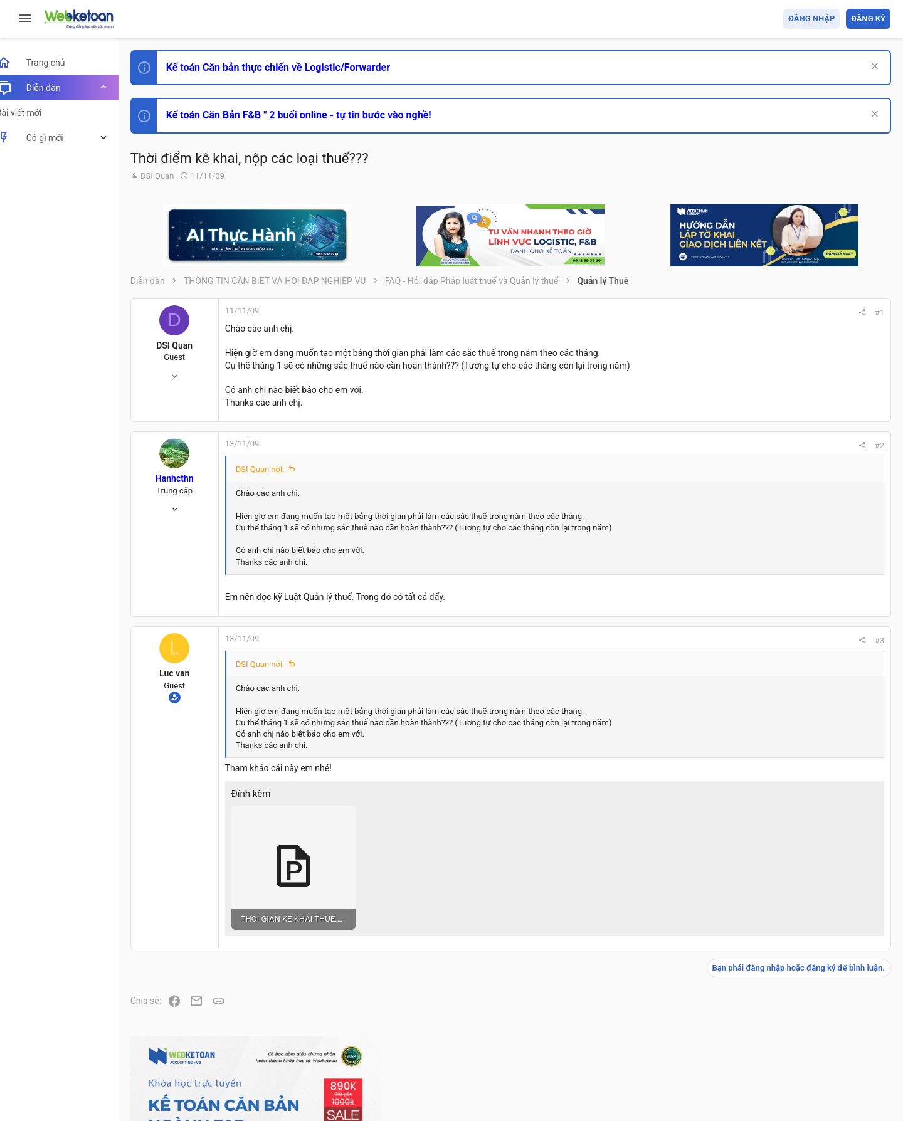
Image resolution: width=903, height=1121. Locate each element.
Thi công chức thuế (802, 848)
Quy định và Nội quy (680, 1039)
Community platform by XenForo (254, 1070)
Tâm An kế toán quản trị (792, 915)
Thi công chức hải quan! (814, 592)
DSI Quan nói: (274, 469)
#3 (709, 640)
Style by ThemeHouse (187, 1093)
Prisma (161, 1039)
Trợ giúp (796, 1039)
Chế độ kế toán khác (804, 779)
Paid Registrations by (246, 1082)
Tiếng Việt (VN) (221, 1039)
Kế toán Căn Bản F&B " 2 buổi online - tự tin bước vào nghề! (312, 115)
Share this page (812, 984)
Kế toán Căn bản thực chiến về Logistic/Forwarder (292, 67)
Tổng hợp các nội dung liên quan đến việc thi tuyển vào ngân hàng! (821, 732)
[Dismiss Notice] (872, 67)
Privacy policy (748, 1039)
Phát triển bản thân (802, 569)
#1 (709, 312)
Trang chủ (836, 1039)
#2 (709, 445)
